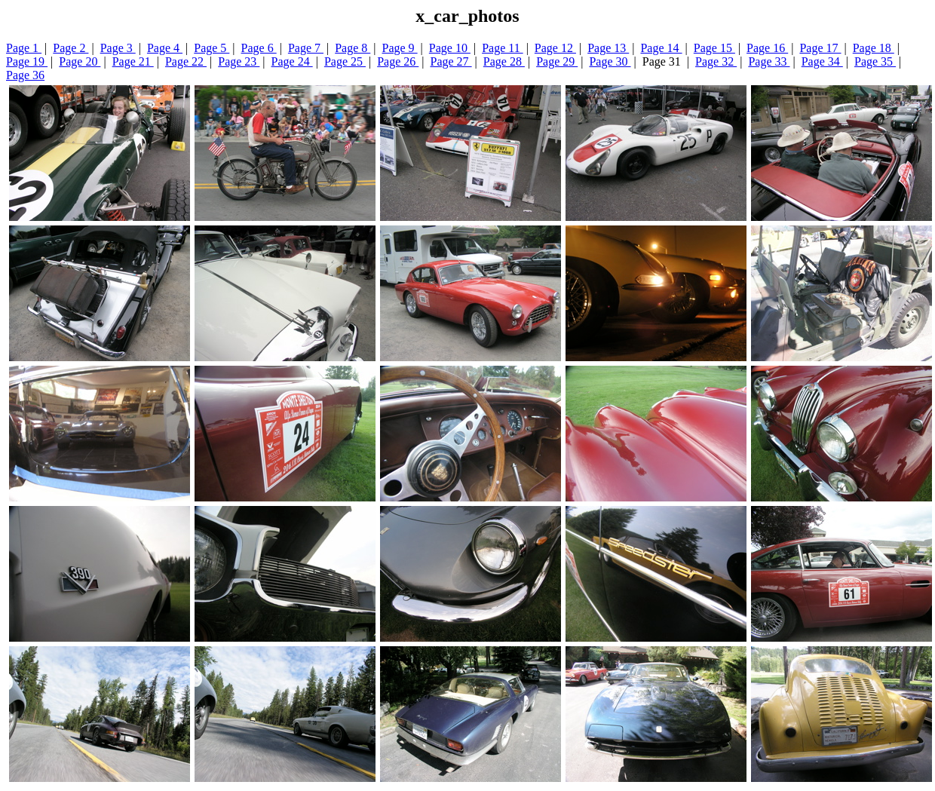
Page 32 (716, 61)
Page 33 (768, 61)
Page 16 (767, 47)
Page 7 (305, 47)
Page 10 (450, 47)
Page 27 (451, 61)
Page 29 (557, 61)
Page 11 (502, 47)
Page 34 (822, 61)
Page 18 (873, 47)
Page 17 (820, 47)
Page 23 (238, 61)
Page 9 (400, 47)
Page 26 (397, 61)
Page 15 (714, 47)
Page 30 (609, 61)
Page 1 (23, 47)
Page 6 (259, 47)
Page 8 (352, 47)
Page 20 (79, 61)
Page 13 (608, 47)
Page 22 (186, 61)
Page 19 (27, 61)
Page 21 (133, 61)
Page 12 (555, 47)
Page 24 (292, 61)
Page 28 (504, 61)
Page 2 (70, 47)
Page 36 (25, 75)
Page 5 (211, 47)
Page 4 (164, 47)
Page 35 (875, 61)
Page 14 (661, 47)
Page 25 (345, 61)
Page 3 (118, 47)
